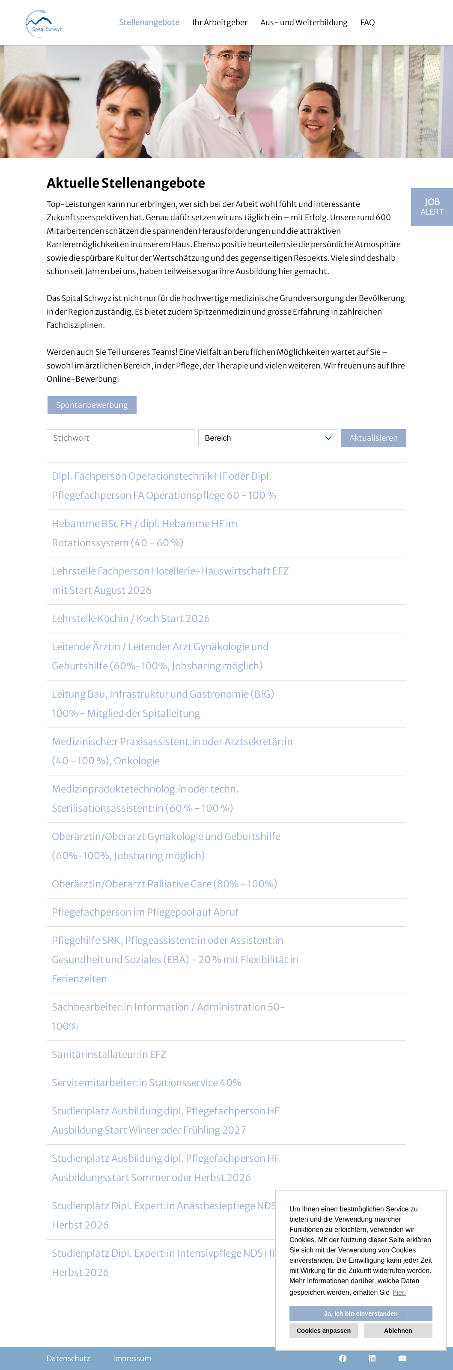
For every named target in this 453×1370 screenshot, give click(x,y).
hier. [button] (399, 1292)
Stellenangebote (149, 22)
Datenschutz (68, 1358)
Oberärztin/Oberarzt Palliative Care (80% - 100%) (164, 884)
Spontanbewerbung (92, 405)
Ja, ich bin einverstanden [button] (361, 1313)
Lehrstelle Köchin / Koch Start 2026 (131, 619)
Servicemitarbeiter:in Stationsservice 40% (146, 1083)
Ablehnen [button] (398, 1330)
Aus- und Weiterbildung (304, 22)
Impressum (132, 1358)
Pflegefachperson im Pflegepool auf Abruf (145, 912)
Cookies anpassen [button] (324, 1330)
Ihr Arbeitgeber (219, 22)
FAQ (368, 22)
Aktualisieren (373, 438)
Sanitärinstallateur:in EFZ (109, 1055)
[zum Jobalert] (432, 207)
